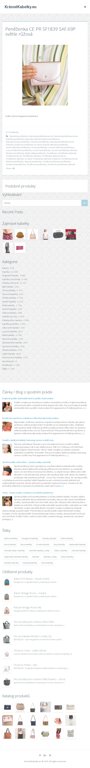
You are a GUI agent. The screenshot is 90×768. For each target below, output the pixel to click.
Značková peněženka (16, 164)
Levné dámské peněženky (18, 147)
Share (10, 168)
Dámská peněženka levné (66, 136)
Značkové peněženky (37, 164)
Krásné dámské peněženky (55, 144)
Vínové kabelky (9, 309)
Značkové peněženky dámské (61, 164)
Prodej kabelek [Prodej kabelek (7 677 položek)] (42, 544)
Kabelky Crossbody (11, 279)
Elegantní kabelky (10, 275)
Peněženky (14, 132)
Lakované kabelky (10, 327)
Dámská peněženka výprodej (19, 139)
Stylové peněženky (33, 161)
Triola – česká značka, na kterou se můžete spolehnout (27, 492)
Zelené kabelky (9, 312)
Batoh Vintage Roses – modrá (30, 593)
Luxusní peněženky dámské (64, 150)
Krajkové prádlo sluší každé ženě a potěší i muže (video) (27, 398)
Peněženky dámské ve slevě (19, 158)
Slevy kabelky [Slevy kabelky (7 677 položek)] (59, 544)
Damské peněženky (40, 141)
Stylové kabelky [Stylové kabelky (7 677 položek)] (10, 538)
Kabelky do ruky (9, 316)
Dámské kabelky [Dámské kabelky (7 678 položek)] (79, 550)
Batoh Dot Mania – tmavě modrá (31, 578)
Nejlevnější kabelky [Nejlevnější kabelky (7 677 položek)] (77, 544)
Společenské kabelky (12, 342)
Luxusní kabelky (9, 331)
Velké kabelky (8, 353)
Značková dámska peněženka (57, 161)
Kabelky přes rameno (12, 320)
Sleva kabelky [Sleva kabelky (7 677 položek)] (26, 544)
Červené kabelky (10, 294)
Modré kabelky (9, 301)
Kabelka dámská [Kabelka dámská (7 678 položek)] (11, 563)
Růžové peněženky (14, 161)
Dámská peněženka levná (41, 136)
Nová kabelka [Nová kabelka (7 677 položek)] (10, 544)
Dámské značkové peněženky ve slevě (24, 144)
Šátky (4, 368)
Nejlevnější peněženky (35, 153)
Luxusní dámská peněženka (61, 147)
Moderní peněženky (15, 153)
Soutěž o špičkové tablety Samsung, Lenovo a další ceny (28, 440)
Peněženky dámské (32, 156)
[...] (84, 408)
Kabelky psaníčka (10, 324)
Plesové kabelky (10, 339)
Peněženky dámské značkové (47, 158)
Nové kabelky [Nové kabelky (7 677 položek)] (47, 563)
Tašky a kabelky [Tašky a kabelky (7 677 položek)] (60, 550)
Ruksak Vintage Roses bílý (27, 607)
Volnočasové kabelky (12, 357)
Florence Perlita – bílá (25, 665)
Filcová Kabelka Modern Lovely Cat (32, 636)
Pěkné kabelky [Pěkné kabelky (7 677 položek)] (67, 538)
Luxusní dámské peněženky (19, 150)
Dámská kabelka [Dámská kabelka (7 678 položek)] (30, 563)
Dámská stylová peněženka (47, 139)
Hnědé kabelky (9, 297)
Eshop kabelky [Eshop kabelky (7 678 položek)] (67, 557)
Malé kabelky (8, 335)
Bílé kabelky (7, 286)
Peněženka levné (14, 156)
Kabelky (6, 271)
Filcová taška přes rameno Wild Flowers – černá (39, 679)
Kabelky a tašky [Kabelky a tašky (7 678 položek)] (50, 557)
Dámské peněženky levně (62, 141)
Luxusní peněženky (41, 150)
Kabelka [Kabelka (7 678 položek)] (35, 557)
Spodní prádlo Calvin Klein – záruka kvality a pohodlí (26, 462)
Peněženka (52, 153)
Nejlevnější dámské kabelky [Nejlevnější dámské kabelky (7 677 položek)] (16, 557)
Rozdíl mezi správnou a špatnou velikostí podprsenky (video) (30, 418)
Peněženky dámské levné (54, 156)
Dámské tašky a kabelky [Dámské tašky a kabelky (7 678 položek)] (14, 550)
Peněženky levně (69, 158)
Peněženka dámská (67, 153)
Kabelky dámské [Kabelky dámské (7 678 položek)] (49, 538)
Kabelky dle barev (10, 283)
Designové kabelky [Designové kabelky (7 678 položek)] (30, 538)
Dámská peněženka (18, 136)
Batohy (5, 268)
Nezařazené (8, 361)
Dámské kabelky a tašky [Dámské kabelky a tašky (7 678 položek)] (39, 550)
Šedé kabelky (8, 305)
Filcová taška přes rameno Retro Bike (34, 622)
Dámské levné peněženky (18, 141)
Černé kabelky (9, 290)
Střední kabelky (9, 350)
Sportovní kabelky (10, 346)
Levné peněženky (39, 147)
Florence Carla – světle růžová (30, 650)
